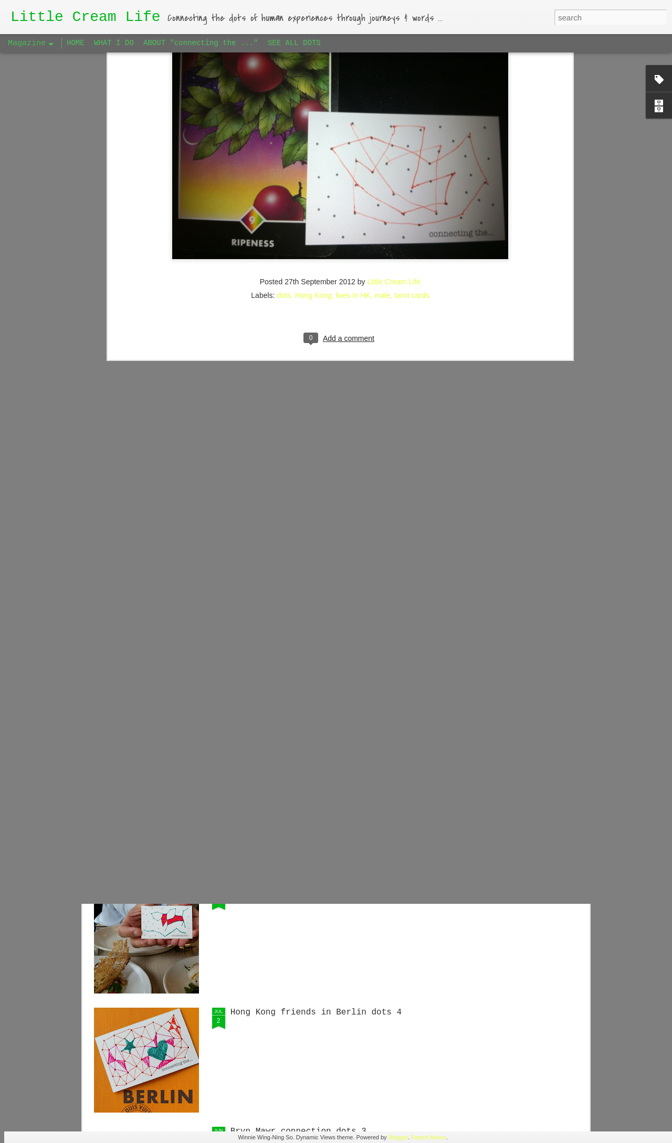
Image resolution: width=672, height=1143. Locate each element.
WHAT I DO (114, 43)
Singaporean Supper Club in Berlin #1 (321, 655)
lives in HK (352, 138)
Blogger (398, 1137)
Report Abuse (428, 1137)
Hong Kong (313, 138)
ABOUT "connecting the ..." (200, 43)
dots (283, 138)
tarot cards (412, 138)
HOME (76, 43)
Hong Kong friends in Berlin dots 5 (316, 774)
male (382, 138)
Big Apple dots (265, 893)
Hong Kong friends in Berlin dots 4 (316, 1012)
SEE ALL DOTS (294, 43)
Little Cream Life (394, 125)
